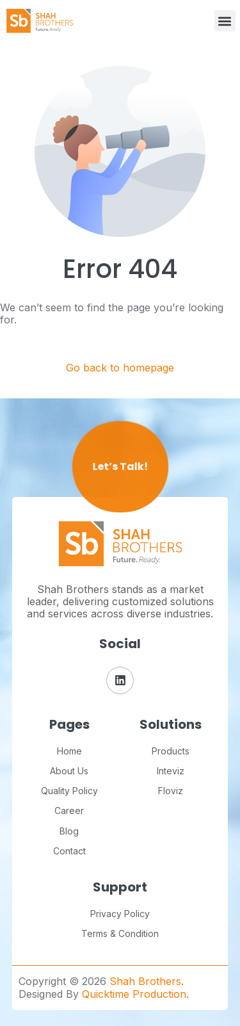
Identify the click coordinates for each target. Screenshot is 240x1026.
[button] (225, 20)
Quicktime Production (134, 994)
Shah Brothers (145, 981)
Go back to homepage (120, 368)
